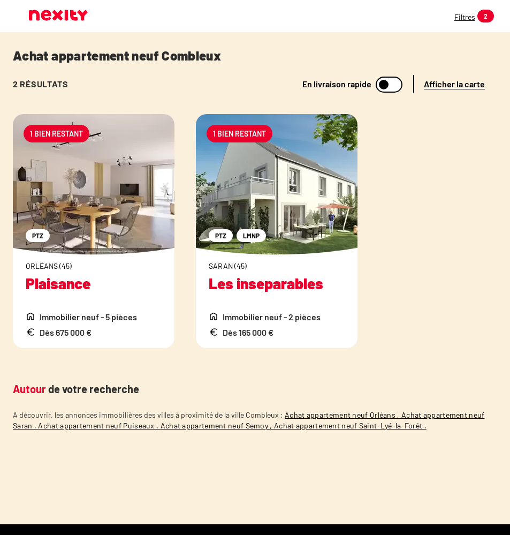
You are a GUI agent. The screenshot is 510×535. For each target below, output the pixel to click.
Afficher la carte (454, 84)
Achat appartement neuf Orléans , (343, 414)
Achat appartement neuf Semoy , (217, 425)
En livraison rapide (336, 84)
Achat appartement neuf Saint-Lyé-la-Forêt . (350, 425)
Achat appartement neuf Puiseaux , (99, 425)
